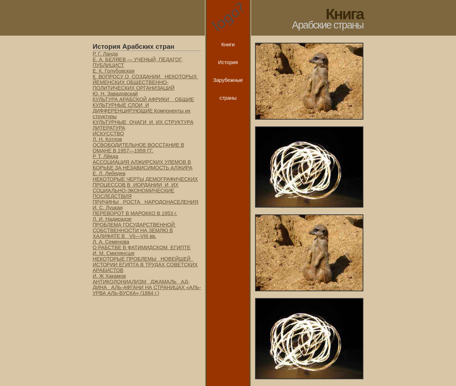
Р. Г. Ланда (105, 54)
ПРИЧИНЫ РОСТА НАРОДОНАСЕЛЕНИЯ (145, 202)
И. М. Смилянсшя (113, 253)
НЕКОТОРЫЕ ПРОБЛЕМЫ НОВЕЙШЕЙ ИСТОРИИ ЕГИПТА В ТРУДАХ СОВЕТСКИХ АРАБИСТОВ (145, 264)
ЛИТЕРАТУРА (109, 128)
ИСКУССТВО (108, 133)
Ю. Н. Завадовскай (115, 93)
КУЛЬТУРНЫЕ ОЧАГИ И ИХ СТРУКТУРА (143, 122)
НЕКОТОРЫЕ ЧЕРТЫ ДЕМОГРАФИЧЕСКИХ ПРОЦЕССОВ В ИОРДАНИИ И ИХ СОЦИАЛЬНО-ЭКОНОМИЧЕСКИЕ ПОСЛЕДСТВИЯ (145, 187)
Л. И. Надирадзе (112, 219)
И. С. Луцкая (108, 207)
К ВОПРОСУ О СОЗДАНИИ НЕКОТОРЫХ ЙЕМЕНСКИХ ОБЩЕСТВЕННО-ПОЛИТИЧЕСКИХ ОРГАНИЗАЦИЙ (145, 82)
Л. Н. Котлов (107, 139)
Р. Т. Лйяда (105, 156)
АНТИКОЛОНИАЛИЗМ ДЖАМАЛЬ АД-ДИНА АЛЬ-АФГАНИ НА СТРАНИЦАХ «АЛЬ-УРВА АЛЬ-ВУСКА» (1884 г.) (147, 287)
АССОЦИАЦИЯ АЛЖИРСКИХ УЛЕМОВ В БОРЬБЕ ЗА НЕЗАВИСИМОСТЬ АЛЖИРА (142, 165)
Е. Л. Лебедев (109, 173)
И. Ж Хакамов (109, 276)
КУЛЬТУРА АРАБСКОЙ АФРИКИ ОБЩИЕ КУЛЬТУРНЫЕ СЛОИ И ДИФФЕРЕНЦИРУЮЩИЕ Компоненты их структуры (143, 107)
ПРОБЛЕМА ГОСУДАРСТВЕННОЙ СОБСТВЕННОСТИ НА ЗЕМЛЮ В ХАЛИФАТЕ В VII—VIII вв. (134, 230)
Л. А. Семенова (111, 242)
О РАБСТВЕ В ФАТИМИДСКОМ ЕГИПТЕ (142, 247)
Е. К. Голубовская (114, 71)
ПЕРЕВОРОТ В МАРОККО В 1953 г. (135, 213)
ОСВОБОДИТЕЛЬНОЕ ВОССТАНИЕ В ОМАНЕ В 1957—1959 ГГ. (138, 147)
